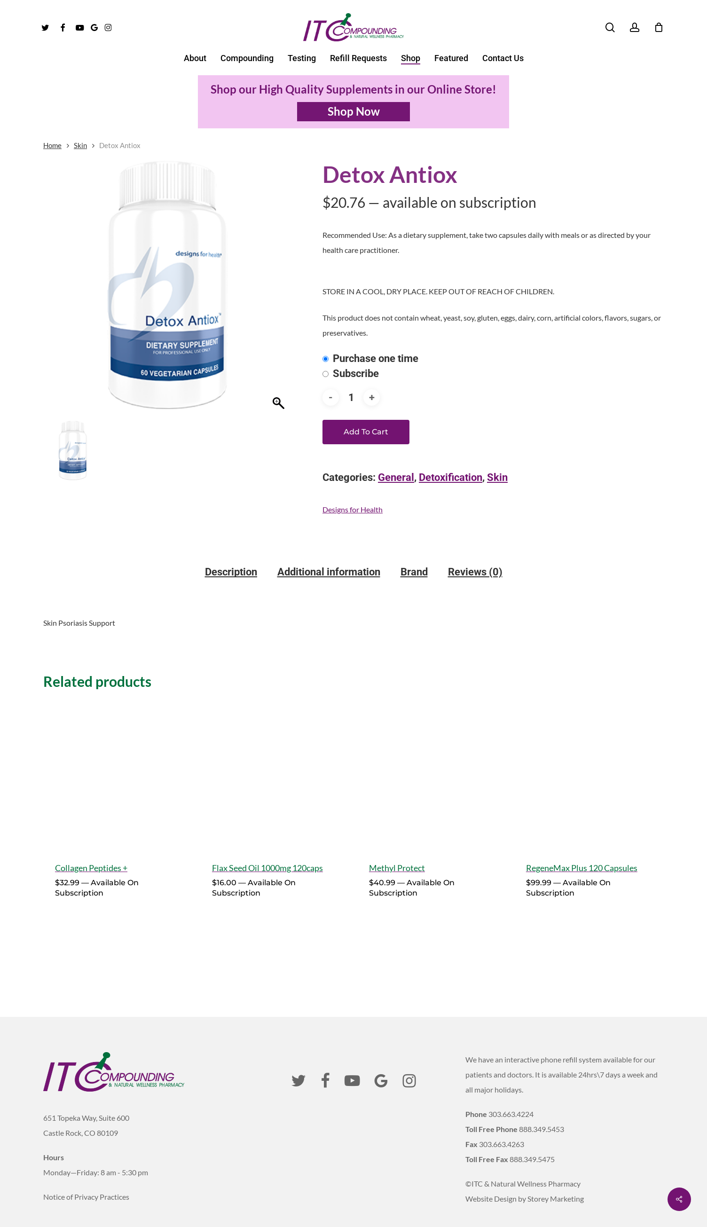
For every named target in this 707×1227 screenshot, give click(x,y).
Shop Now (354, 111)
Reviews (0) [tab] (475, 572)
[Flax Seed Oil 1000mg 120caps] (274, 774)
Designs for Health (352, 509)
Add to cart (366, 431)
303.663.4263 (501, 1123)
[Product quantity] (351, 397)
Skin (80, 145)
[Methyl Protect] (431, 774)
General (396, 477)
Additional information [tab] (328, 572)
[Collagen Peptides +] (117, 774)
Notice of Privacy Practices (86, 1176)
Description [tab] (231, 572)
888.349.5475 (532, 1138)
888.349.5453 (541, 1108)
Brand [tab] (414, 572)
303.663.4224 (511, 1093)
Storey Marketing (555, 1177)
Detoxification (450, 477)
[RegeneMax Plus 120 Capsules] (588, 774)
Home (52, 145)
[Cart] (658, 27)
